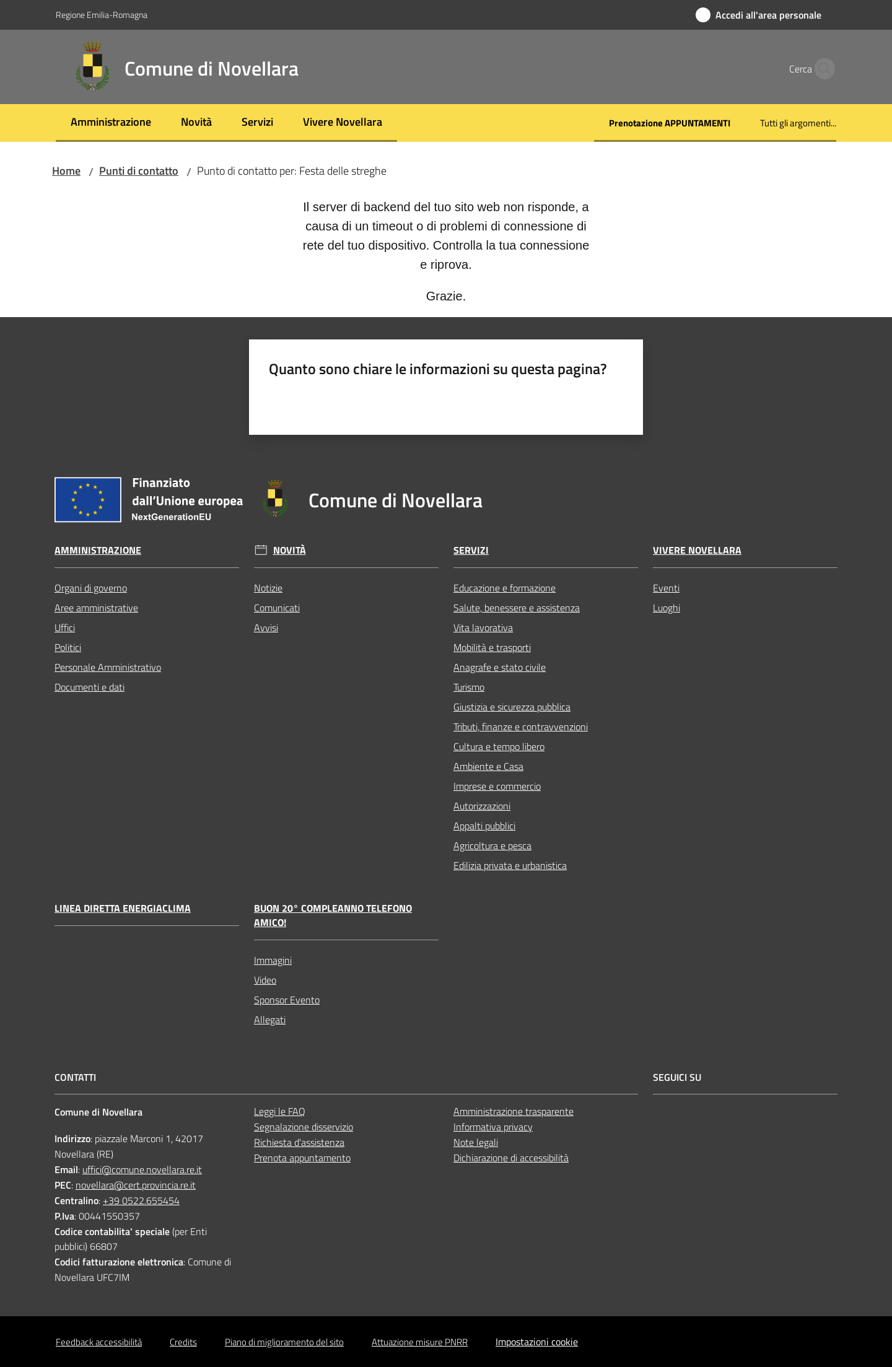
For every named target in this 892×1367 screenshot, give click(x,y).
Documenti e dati (90, 686)
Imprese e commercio (497, 786)
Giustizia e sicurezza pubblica (512, 706)
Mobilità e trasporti (492, 647)
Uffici (65, 627)
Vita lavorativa (483, 627)
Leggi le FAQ (279, 1111)
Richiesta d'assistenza (299, 1142)
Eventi (666, 587)
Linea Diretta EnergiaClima (123, 908)
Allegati (270, 1019)
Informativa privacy (493, 1126)
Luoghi (666, 607)
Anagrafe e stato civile (499, 667)
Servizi (471, 550)
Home (66, 170)
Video (265, 979)
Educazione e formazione (504, 587)
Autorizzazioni (481, 805)
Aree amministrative (96, 607)
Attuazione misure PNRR (420, 1342)
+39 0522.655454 (141, 1200)
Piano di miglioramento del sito (284, 1342)
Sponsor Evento (287, 999)
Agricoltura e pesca (492, 845)
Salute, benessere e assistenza (516, 607)
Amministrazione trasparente (513, 1111)
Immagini (273, 960)
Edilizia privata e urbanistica (510, 865)
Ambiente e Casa (488, 766)
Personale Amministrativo (108, 667)
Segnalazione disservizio (303, 1126)
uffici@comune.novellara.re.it (142, 1169)
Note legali (475, 1142)
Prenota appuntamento (302, 1157)
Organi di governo (91, 587)
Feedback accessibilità (99, 1342)
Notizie (268, 587)
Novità (289, 550)
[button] (821, 69)
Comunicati (277, 607)
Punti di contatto (138, 170)
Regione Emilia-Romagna (101, 14)
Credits (183, 1342)
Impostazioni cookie (537, 1341)
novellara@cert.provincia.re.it (136, 1184)
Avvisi (266, 627)
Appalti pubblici (484, 825)
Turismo (468, 686)
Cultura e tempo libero (498, 746)
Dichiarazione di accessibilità (511, 1157)
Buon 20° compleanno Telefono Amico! (333, 915)
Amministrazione (98, 550)
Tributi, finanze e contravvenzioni (520, 726)
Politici (68, 647)
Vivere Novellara (697, 550)
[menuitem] (111, 123)
